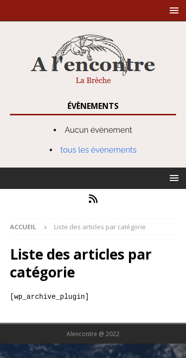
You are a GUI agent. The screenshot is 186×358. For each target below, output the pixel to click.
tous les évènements (99, 150)
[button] (172, 10)
